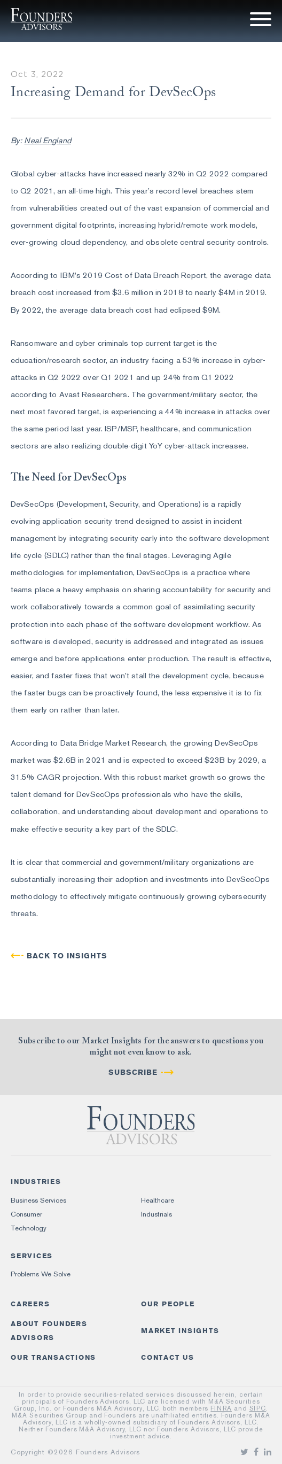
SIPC (258, 1408)
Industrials (156, 1214)
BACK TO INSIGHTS (67, 955)
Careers (30, 1303)
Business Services (38, 1200)
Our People (168, 1303)
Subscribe (133, 1072)
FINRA (221, 1408)
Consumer (26, 1214)
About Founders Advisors (49, 1330)
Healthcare (157, 1200)
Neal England (47, 140)
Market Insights (180, 1330)
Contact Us (167, 1357)
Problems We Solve (40, 1274)
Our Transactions (53, 1357)
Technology (28, 1228)
